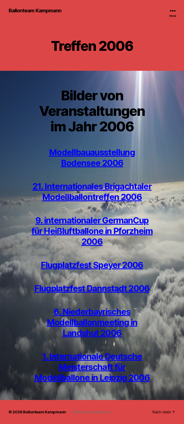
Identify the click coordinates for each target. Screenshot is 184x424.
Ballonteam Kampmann (34, 10)
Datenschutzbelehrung (90, 412)
